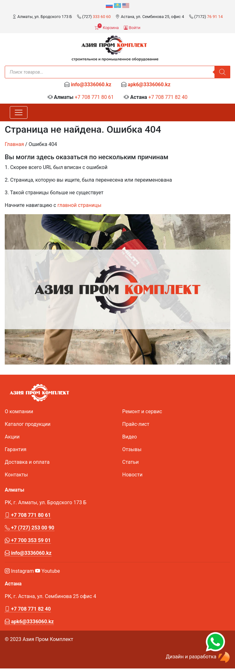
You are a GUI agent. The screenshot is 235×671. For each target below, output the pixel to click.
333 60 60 (102, 16)
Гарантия (16, 449)
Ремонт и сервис (142, 411)
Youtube (47, 571)
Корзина (107, 26)
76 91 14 (215, 16)
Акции (12, 437)
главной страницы (79, 205)
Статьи (130, 462)
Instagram (19, 571)
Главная (14, 144)
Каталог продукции (28, 424)
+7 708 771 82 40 (168, 97)
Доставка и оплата (27, 462)
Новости (132, 475)
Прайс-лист (135, 424)
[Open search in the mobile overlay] (117, 72)
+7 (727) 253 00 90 (29, 528)
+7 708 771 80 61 (94, 97)
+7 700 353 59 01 (28, 540)
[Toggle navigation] (18, 112)
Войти (132, 27)
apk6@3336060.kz (149, 85)
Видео (129, 437)
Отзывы (132, 449)
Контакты (16, 475)
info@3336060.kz (91, 85)
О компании (19, 411)
